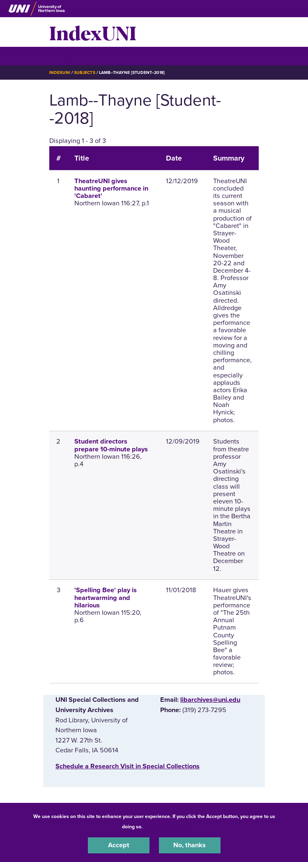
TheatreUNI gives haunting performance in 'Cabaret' (111, 188)
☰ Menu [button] (63, 55)
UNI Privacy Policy (165, 827)
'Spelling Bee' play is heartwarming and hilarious (105, 597)
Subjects (84, 72)
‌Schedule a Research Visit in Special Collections (127, 766)
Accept (118, 845)
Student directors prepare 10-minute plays (111, 445)
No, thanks (189, 845)
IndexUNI (92, 32)
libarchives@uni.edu (210, 700)
